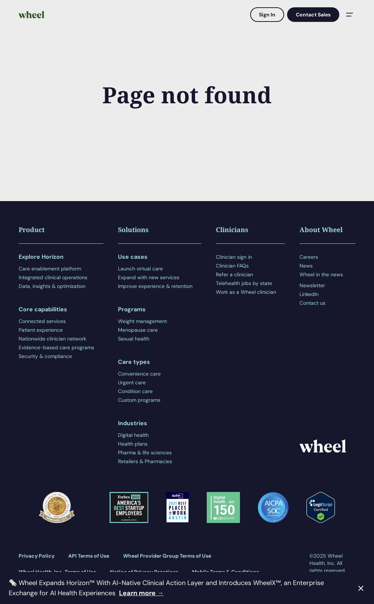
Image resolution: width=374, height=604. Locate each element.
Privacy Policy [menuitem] (36, 556)
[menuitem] (327, 280)
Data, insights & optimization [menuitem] (52, 286)
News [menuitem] (306, 265)
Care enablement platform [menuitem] (50, 268)
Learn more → (141, 593)
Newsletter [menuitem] (312, 285)
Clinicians (232, 229)
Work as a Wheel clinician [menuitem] (246, 292)
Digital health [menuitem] (133, 435)
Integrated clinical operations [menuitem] (53, 277)
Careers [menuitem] (308, 257)
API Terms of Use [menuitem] (88, 556)
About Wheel (321, 229)
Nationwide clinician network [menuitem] (52, 338)
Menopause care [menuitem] (138, 330)
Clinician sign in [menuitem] (234, 257)
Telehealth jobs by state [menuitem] (244, 283)
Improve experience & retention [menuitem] (155, 286)
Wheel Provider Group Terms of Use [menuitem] (167, 556)
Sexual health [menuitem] (133, 338)
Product (32, 229)
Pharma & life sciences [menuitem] (145, 452)
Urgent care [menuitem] (132, 382)
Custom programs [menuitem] (139, 400)
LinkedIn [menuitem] (308, 294)
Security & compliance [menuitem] (45, 356)
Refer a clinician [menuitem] (234, 274)
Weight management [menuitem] (142, 321)
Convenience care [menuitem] (139, 373)
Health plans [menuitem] (133, 444)
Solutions (133, 229)
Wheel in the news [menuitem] (321, 274)
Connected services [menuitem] (42, 321)
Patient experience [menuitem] (41, 330)
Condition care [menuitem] (135, 391)
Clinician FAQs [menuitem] (232, 265)
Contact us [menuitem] (312, 303)
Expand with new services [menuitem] (148, 277)
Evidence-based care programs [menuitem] (56, 347)
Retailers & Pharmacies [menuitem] (145, 461)
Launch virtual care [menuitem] (140, 268)
